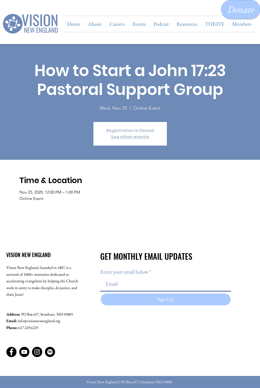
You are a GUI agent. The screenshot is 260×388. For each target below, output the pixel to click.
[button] (94, 24)
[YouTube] (24, 352)
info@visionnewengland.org (39, 320)
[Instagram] (37, 352)
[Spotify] (50, 352)
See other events (130, 137)
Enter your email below (124, 271)
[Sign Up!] (166, 299)
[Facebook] (11, 352)
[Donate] (240, 9)
